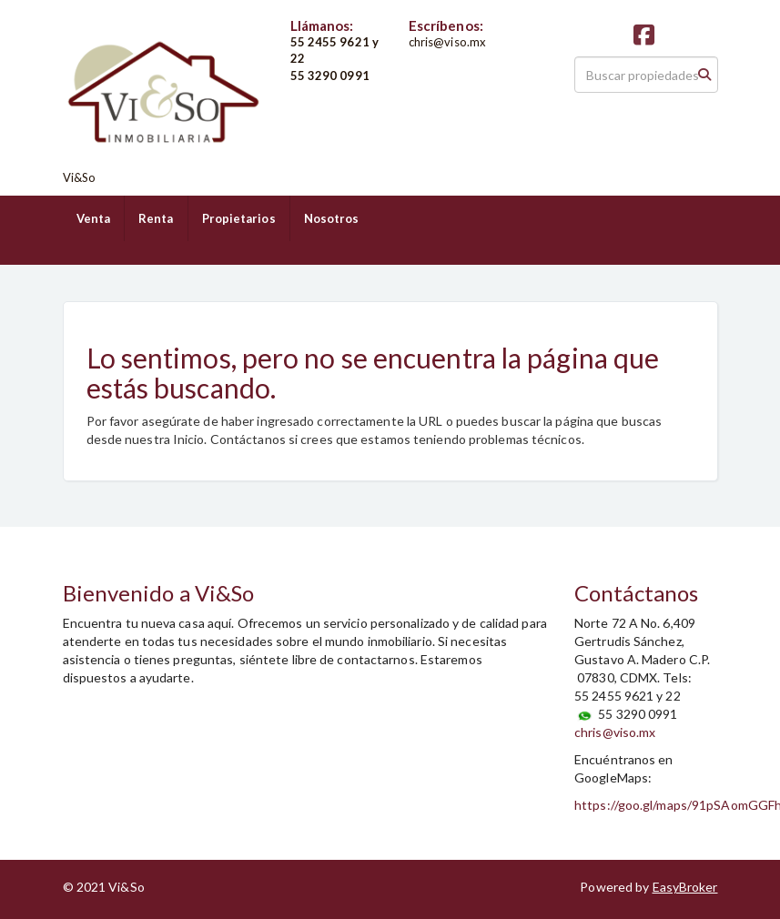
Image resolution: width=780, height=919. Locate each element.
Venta (93, 218)
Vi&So (79, 177)
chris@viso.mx (614, 732)
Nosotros (332, 218)
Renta (156, 218)
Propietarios (239, 218)
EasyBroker (685, 886)
